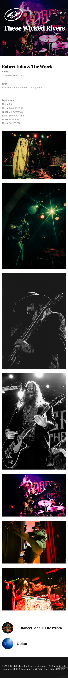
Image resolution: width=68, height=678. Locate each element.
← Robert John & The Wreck (39, 628)
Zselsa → (24, 644)
